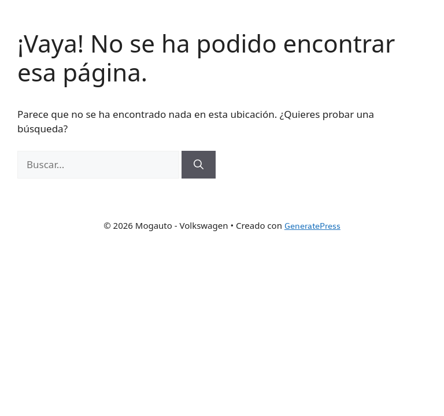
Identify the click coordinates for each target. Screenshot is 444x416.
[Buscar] (199, 165)
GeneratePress (312, 225)
